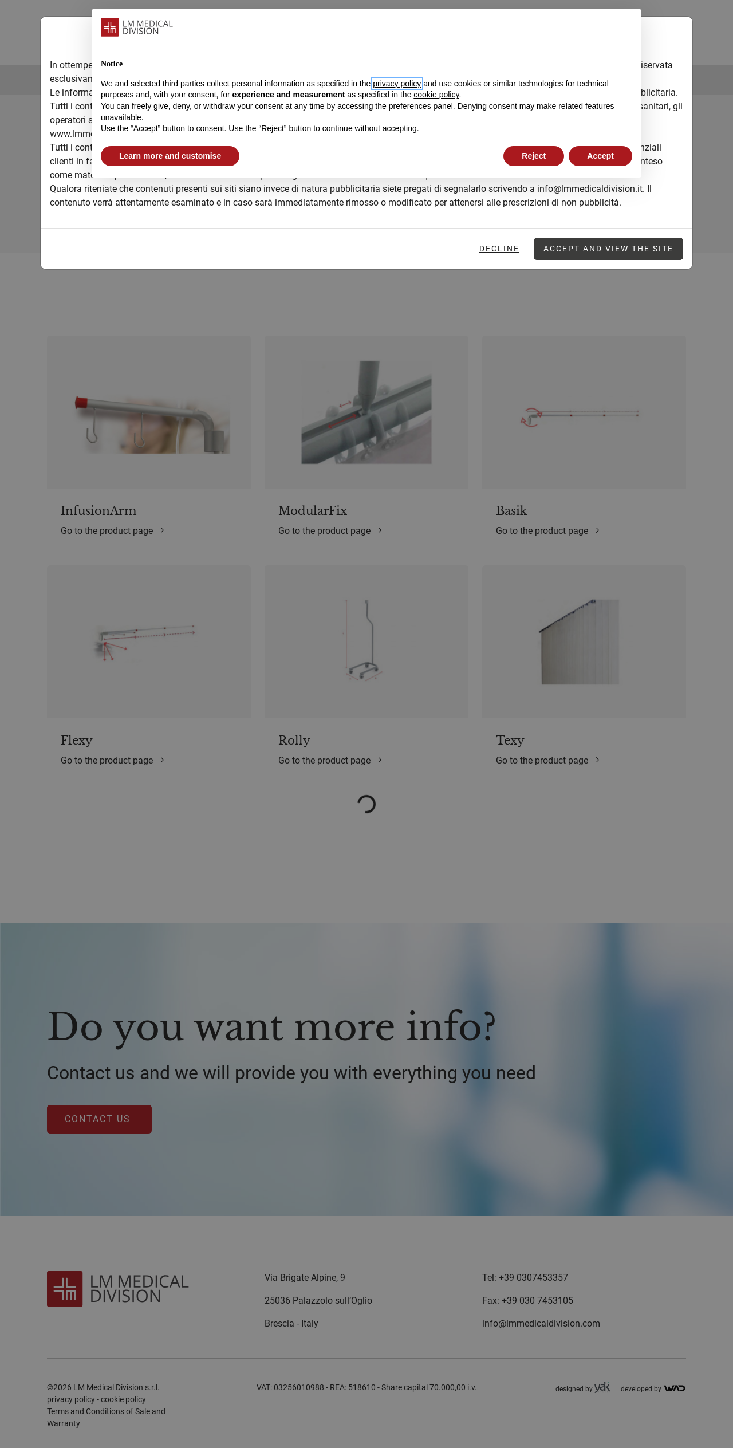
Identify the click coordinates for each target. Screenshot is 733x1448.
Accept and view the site (608, 248)
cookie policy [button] (436, 94)
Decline (499, 248)
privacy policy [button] (397, 83)
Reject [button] (534, 155)
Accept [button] (600, 155)
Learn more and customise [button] (170, 155)
